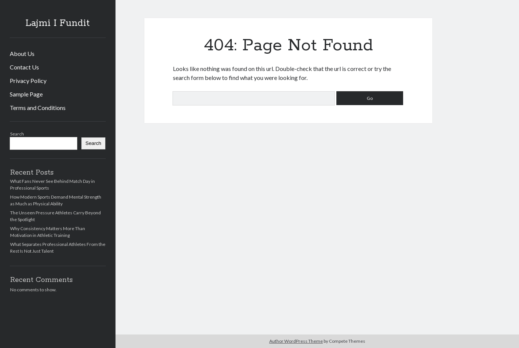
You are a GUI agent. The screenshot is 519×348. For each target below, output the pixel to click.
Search (17, 134)
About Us (22, 53)
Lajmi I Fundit (58, 23)
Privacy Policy (28, 80)
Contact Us (24, 67)
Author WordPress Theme (296, 341)
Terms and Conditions (38, 107)
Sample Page (26, 94)
